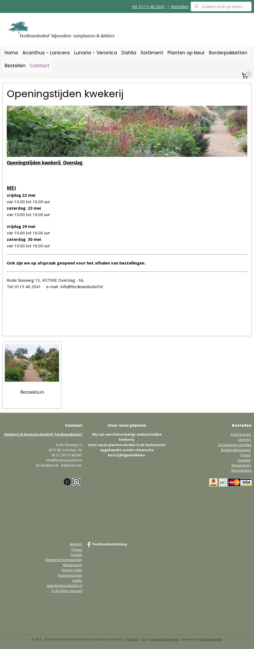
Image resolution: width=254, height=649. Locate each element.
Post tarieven (241, 434)
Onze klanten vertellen (235, 445)
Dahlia (128, 53)
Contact (39, 65)
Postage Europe (70, 575)
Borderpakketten (228, 53)
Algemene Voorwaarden (63, 560)
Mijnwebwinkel (211, 639)
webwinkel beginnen (164, 639)
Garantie (244, 460)
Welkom (76, 544)
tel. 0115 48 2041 (148, 6)
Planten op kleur (186, 53)
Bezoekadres (241, 470)
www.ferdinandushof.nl (64, 585)
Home (11, 53)
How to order (71, 570)
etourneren (73, 565)
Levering (244, 439)
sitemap (132, 639)
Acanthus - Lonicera (46, 53)
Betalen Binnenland (236, 450)
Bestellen (180, 6)
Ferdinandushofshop (107, 544)
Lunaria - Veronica (95, 53)
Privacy (76, 549)
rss (144, 639)
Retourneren (241, 465)
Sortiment (152, 53)
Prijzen (246, 455)
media (77, 580)
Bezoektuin (32, 392)
